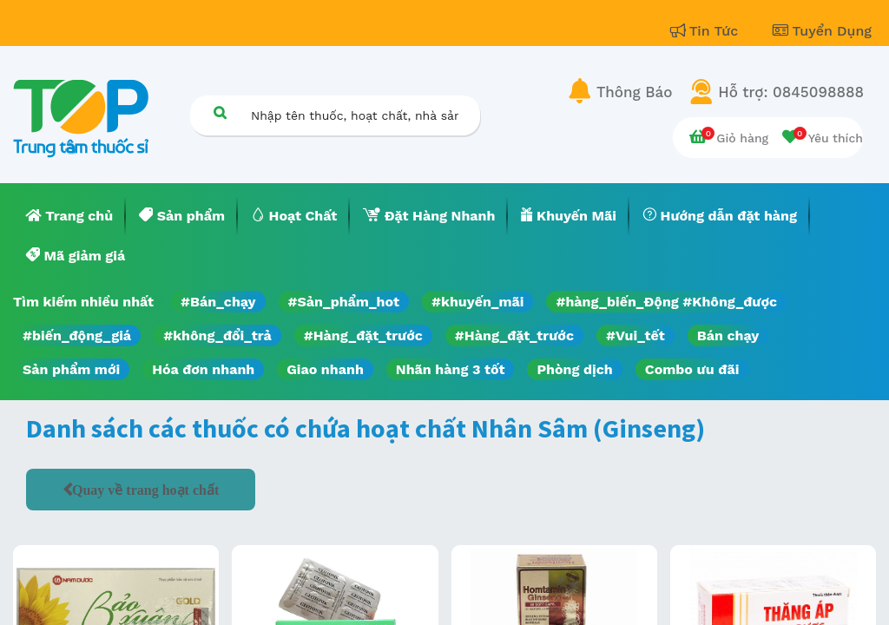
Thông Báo (634, 92)
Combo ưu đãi (692, 369)
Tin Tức (706, 31)
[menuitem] (69, 216)
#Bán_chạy (218, 301)
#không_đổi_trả (217, 335)
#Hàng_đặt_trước (363, 335)
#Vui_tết (635, 335)
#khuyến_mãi (477, 301)
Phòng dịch (574, 369)
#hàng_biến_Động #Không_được (666, 301)
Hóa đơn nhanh (203, 369)
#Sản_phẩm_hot (343, 301)
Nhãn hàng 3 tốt (450, 369)
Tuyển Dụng (822, 31)
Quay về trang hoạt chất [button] (145, 490)
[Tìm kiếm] (219, 112)
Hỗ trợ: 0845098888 (791, 92)
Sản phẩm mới (71, 369)
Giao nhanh (325, 369)
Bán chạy (728, 335)
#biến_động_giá (77, 335)
